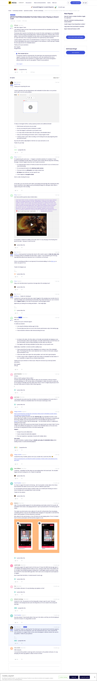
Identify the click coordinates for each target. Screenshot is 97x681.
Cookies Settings (63, 677)
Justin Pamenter (18, 374)
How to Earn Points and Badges (75, 37)
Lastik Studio (17, 565)
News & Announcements (40, 2)
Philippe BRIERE (18, 411)
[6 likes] (20, 69)
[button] (75, 2)
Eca (15, 82)
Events (49, 2)
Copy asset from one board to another (74, 26)
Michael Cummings (18, 599)
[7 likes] (20, 447)
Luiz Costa (16, 397)
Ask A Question (75, 52)
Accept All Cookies (84, 677)
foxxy (15, 157)
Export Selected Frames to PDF (72, 29)
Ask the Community (38, 10)
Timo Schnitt (17, 647)
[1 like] (19, 245)
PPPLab (16, 25)
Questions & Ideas (28, 10)
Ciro (15, 586)
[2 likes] (20, 150)
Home (9, 10)
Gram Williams (17, 468)
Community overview (17, 10)
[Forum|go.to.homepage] (16, 2)
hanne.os (16, 503)
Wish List (54, 2)
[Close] (94, 677)
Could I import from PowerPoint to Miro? (74, 24)
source (16, 421)
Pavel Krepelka (17, 483)
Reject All (74, 677)
